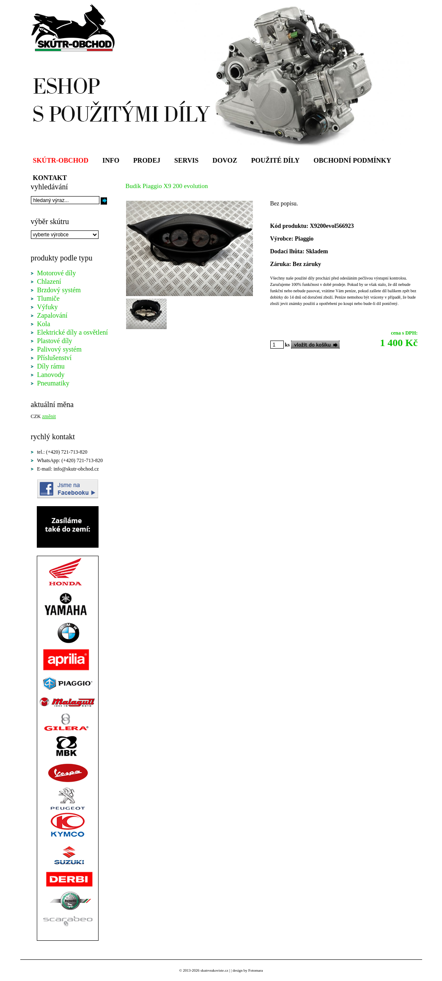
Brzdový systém (59, 290)
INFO (110, 160)
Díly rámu (51, 366)
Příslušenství (54, 357)
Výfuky (47, 306)
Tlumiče (48, 298)
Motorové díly (56, 273)
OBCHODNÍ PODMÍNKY (352, 160)
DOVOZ (224, 160)
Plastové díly (54, 340)
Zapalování (52, 315)
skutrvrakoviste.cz (214, 970)
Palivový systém (59, 349)
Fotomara (255, 970)
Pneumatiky (53, 383)
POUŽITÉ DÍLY (275, 160)
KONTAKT (50, 177)
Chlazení (49, 281)
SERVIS (186, 160)
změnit (49, 416)
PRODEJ (146, 160)
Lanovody (51, 374)
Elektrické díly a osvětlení (72, 332)
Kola (43, 323)
